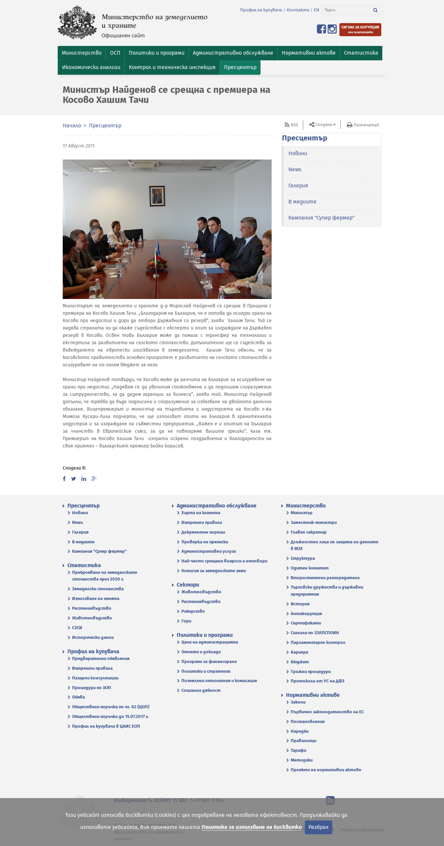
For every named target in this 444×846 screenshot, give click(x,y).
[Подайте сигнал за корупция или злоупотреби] (360, 29)
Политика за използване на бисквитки (252, 827)
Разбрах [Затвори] (319, 827)
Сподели (323, 124)
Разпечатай (366, 124)
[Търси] (346, 10)
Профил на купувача (261, 9)
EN (316, 9)
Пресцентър (105, 125)
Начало (72, 125)
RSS (294, 124)
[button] (82, 53)
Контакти (298, 9)
